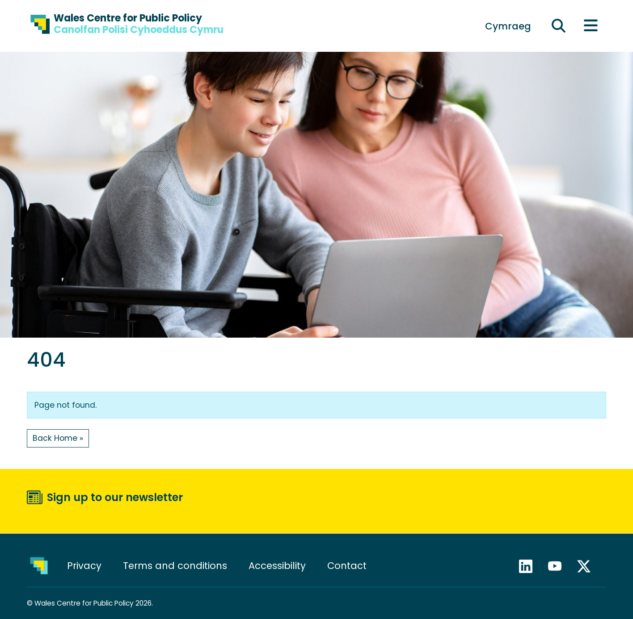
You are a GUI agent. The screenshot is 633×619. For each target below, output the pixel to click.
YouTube (559, 566)
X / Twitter (588, 566)
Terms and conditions (175, 565)
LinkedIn (529, 566)
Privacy (84, 565)
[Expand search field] (559, 26)
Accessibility (277, 565)
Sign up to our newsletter (115, 497)
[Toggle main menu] (590, 26)
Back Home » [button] (58, 438)
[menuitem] (508, 25)
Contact (347, 565)
